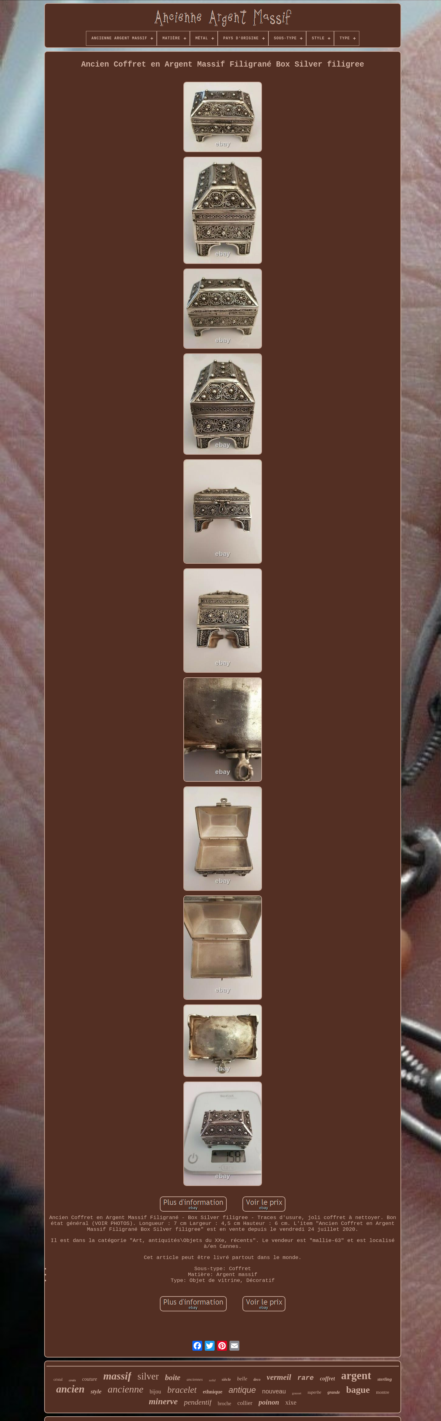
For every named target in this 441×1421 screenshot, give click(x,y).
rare (306, 1378)
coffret (327, 1378)
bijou (155, 1391)
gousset (296, 1393)
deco (256, 1379)
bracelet (182, 1390)
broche (224, 1403)
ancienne (125, 1389)
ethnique (212, 1392)
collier (244, 1403)
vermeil (279, 1377)
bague (358, 1389)
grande (334, 1392)
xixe (291, 1402)
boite (172, 1377)
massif (117, 1376)
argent (356, 1376)
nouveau (274, 1391)
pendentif (198, 1402)
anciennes (194, 1379)
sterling (384, 1379)
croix (72, 1380)
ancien (70, 1389)
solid (212, 1380)
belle (242, 1379)
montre (382, 1392)
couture (89, 1379)
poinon (269, 1402)
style (96, 1391)
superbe (314, 1392)
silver (148, 1376)
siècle (226, 1379)
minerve (163, 1401)
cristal (58, 1379)
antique (242, 1390)
